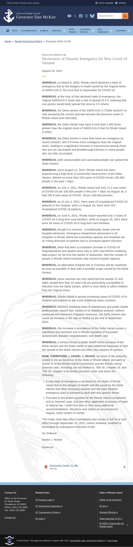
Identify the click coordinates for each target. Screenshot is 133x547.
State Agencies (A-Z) (109, 519)
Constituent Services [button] (88, 30)
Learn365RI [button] (124, 30)
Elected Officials (107, 512)
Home (8, 41)
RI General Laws (44, 500)
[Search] (109, 16)
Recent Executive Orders (28, 41)
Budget (43, 31)
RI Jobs (39, 519)
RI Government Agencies (48, 506)
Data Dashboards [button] (106, 30)
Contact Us (10, 518)
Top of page (112, 541)
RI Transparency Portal (47, 512)
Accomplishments (29, 31)
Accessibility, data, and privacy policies (87, 541)
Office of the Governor (110, 500)
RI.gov (102, 506)
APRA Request (72, 30)
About (15, 31)
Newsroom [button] (59, 30)
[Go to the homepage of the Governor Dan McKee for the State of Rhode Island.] (10, 16)
